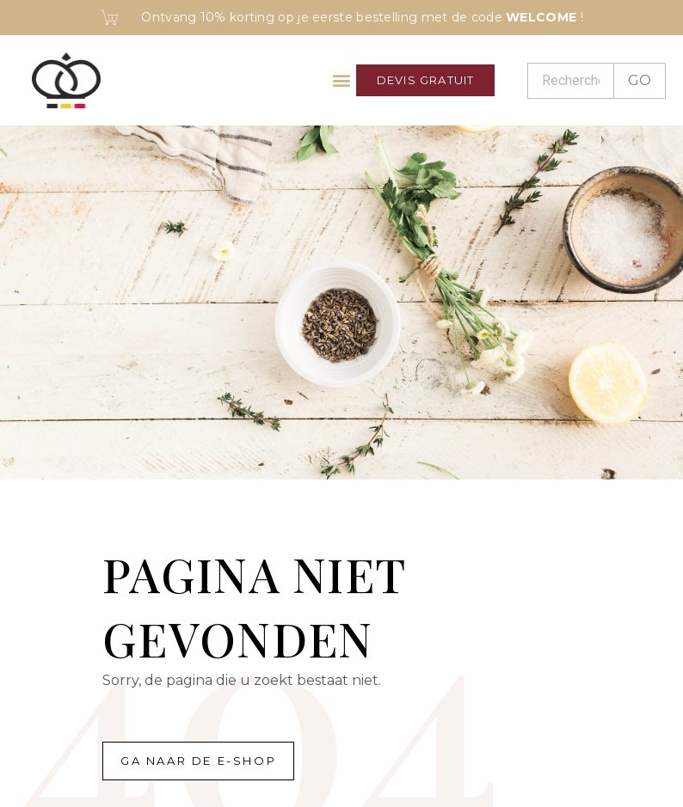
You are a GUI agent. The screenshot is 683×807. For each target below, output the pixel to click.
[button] (342, 80)
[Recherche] (570, 81)
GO (639, 80)
